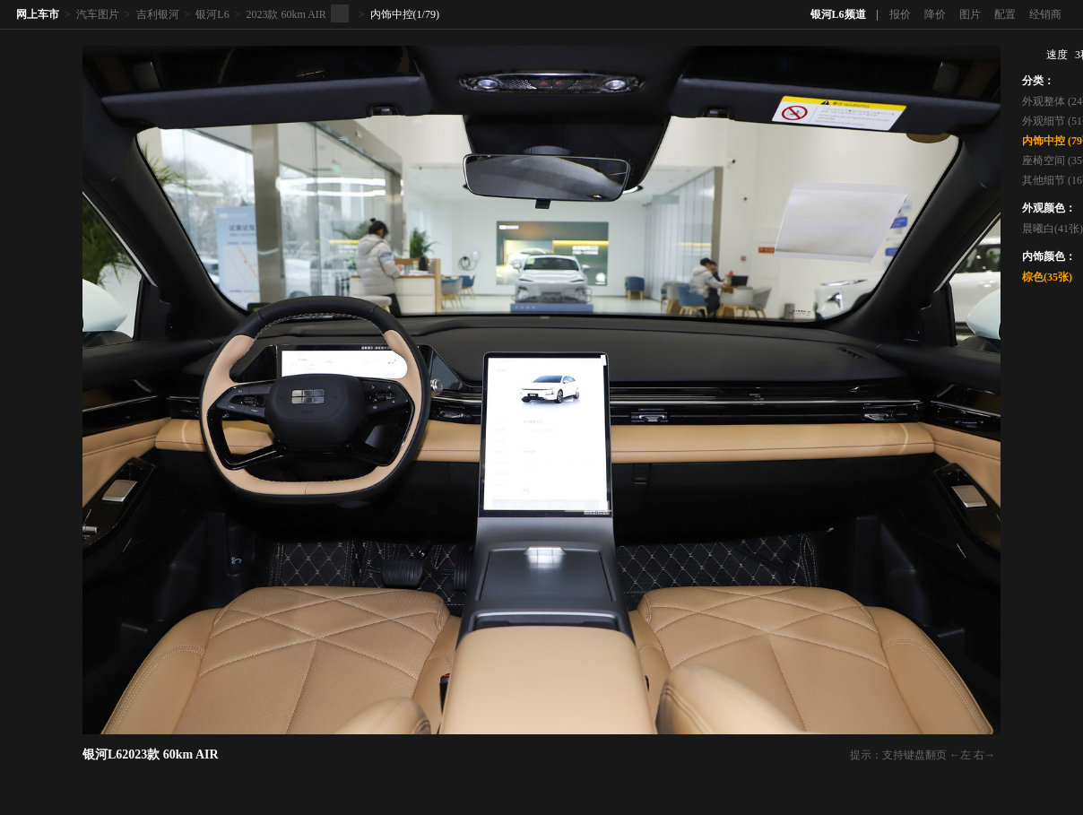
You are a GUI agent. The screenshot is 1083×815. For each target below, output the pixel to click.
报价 (900, 14)
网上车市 (37, 14)
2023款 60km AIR (285, 14)
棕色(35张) (1047, 277)
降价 (935, 14)
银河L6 (212, 14)
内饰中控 (391, 14)
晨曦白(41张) (1052, 228)
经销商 (1045, 14)
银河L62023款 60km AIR (150, 754)
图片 (970, 14)
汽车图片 (97, 14)
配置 (1005, 14)
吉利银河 (157, 14)
